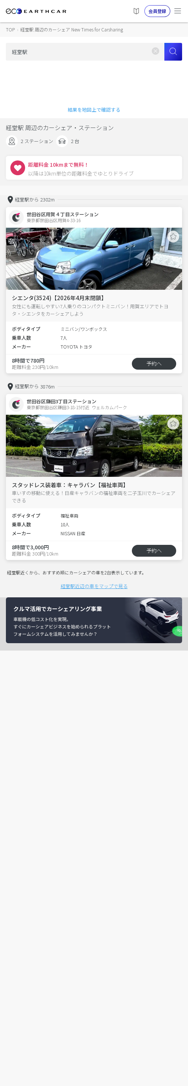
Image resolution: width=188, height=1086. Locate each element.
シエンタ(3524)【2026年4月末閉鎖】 (59, 298)
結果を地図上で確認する (94, 109)
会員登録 (157, 11)
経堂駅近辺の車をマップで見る (94, 586)
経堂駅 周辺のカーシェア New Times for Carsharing (71, 29)
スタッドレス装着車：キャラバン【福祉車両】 (70, 485)
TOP (10, 29)
